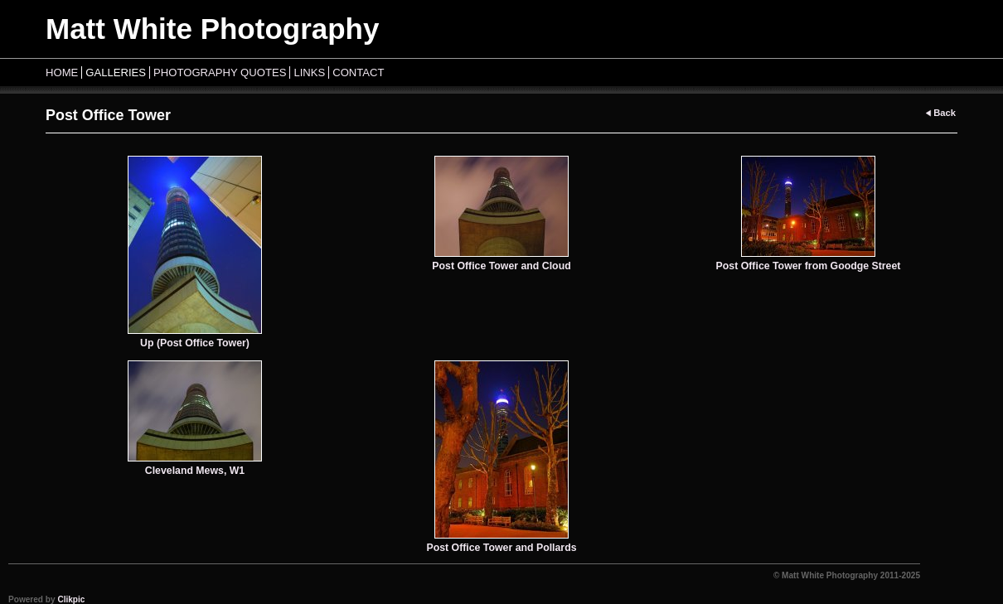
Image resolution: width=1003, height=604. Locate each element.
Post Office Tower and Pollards (501, 547)
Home (62, 72)
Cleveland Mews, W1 (195, 470)
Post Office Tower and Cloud (501, 266)
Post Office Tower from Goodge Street (808, 266)
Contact (358, 72)
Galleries (115, 72)
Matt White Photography (212, 28)
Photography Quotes (219, 72)
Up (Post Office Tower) (195, 343)
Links (309, 72)
